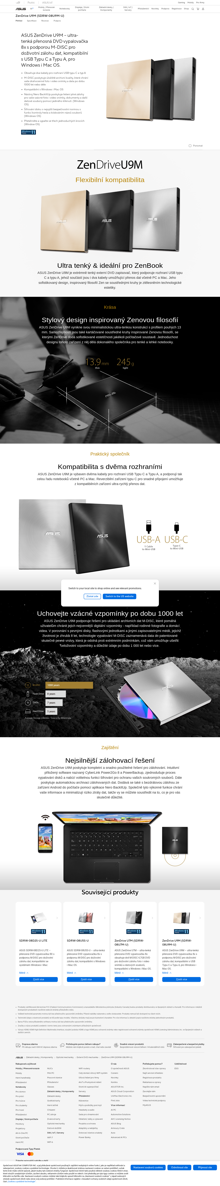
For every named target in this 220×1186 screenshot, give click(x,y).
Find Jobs (115, 1100)
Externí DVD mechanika (87, 1057)
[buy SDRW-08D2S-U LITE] (33, 941)
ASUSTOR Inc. (117, 1087)
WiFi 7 (50, 1137)
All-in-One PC (22, 1133)
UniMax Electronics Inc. (121, 1096)
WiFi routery (84, 1068)
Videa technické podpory (154, 1100)
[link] (21, 9)
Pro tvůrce (20, 1101)
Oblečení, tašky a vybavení (91, 1119)
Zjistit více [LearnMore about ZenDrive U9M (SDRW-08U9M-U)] (181, 979)
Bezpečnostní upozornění (154, 1096)
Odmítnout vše (179, 1167)
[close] (155, 583)
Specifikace (32, 21)
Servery (82, 1091)
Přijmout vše (205, 1167)
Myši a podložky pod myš (90, 1105)
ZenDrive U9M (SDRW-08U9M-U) (40, 16)
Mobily (190, 2)
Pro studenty (21, 1105)
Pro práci (20, 1096)
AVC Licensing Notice (120, 1119)
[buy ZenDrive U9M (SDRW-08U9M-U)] (181, 943)
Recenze (45, 21)
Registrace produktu (152, 1077)
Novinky (114, 1077)
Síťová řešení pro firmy (89, 1077)
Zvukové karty (53, 1119)
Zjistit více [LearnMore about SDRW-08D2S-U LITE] (38, 979)
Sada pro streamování (89, 1114)
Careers (114, 1073)
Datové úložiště (54, 1128)
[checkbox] (196, 146)
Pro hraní (20, 1110)
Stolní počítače (22, 1138)
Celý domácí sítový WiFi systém (93, 1073)
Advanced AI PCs (119, 1137)
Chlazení (51, 1110)
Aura (113, 1133)
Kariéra (114, 1082)
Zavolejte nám (149, 1091)
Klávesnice (83, 1101)
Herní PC (20, 1142)
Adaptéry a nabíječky (88, 1128)
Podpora (57, 21)
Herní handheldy (23, 1078)
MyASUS (147, 1105)
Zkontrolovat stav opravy (154, 1068)
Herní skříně (52, 1105)
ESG (176, 1068)
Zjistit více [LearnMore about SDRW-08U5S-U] (86, 979)
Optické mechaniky (56, 1123)
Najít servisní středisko (153, 1073)
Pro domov (21, 1092)
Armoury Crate (118, 1128)
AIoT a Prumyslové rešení (90, 1082)
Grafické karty (53, 1101)
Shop (186, 8)
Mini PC (50, 1073)
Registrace (177, 8)
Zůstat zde (92, 596)
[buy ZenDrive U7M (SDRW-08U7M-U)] (134, 943)
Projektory (20, 1128)
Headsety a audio (86, 1110)
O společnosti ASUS (120, 1068)
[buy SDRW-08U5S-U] (78, 941)
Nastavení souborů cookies (148, 1167)
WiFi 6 (50, 1142)
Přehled (19, 21)
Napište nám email (151, 1087)
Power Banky (85, 1137)
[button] (181, 2)
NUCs (50, 1068)
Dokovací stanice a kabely (90, 1133)
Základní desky (54, 1096)
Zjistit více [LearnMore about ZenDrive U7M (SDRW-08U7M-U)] (133, 979)
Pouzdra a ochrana (87, 1123)
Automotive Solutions (120, 1114)
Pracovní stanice (54, 1077)
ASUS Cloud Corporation (122, 1091)
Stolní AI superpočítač (89, 1087)
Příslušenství (21, 1082)
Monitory (20, 1124)
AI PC (113, 1110)
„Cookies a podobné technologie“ (21, 1181)
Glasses (50, 1087)
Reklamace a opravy (152, 1082)
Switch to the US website (120, 596)
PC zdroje (51, 1114)
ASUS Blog (116, 1123)
